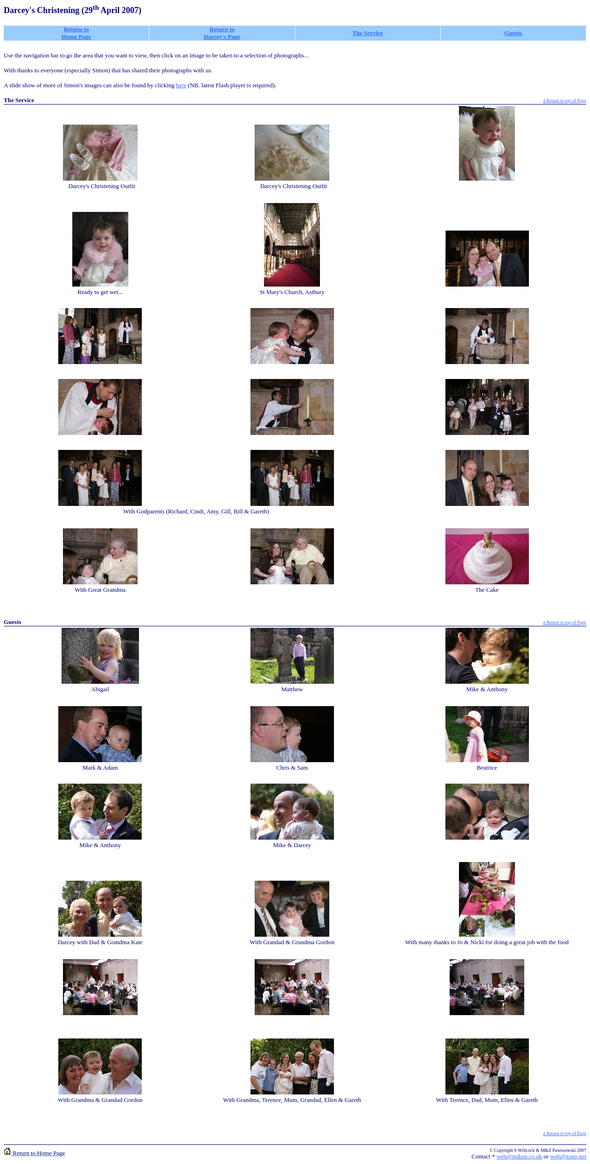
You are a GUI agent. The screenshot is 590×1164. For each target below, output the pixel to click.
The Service (367, 32)
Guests (513, 32)
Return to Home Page (76, 33)
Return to (222, 29)
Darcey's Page (222, 36)
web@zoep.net (568, 1156)
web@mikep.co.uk (519, 1156)
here (181, 85)
